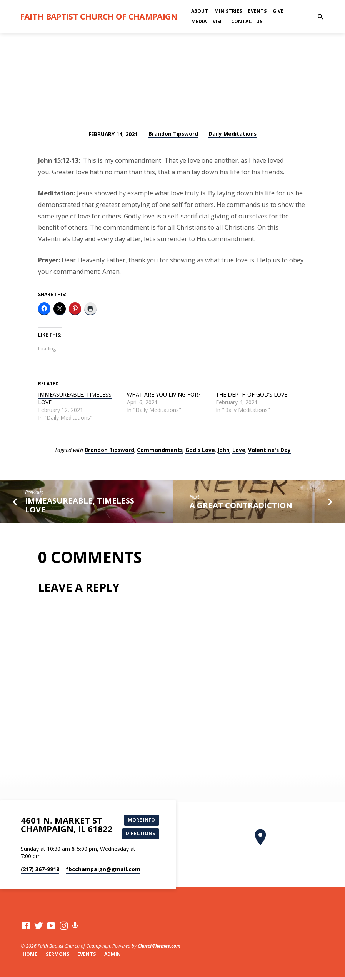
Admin (112, 954)
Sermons (57, 954)
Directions (141, 833)
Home (30, 954)
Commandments (160, 449)
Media (199, 21)
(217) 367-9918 (40, 869)
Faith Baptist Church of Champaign (99, 16)
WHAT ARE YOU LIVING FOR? (163, 394)
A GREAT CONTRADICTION (241, 505)
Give (278, 11)
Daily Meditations (232, 133)
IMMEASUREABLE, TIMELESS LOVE (75, 398)
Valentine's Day (269, 449)
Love (238, 449)
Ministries (228, 11)
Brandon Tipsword (173, 133)
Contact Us (246, 21)
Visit (219, 21)
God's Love (200, 449)
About (199, 11)
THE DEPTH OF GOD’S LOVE (251, 394)
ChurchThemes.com (159, 946)
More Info (142, 819)
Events (257, 11)
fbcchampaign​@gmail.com (103, 869)
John (224, 449)
